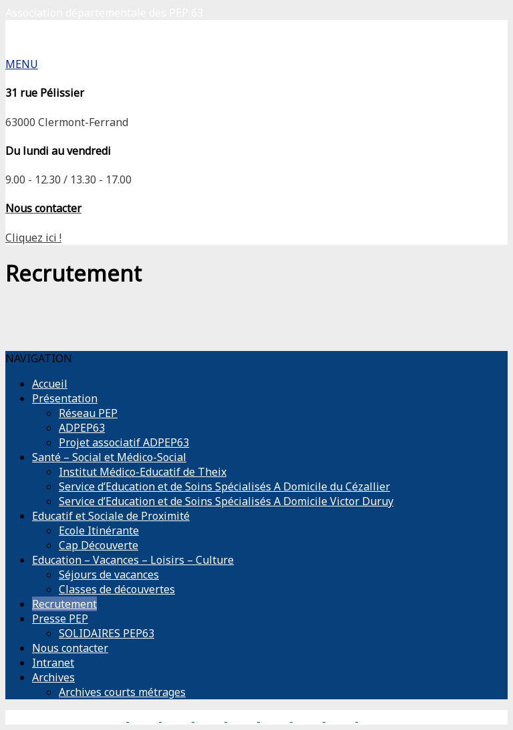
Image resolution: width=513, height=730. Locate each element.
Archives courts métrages (122, 692)
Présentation (65, 398)
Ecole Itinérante (99, 530)
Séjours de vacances (109, 574)
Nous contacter (70, 648)
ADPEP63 (82, 427)
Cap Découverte (98, 545)
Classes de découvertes (117, 589)
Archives (53, 677)
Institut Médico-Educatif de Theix (142, 471)
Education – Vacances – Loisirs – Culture (133, 560)
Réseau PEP (88, 413)
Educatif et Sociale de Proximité (111, 515)
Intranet (53, 662)
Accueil (49, 383)
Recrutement (64, 604)
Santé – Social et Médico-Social (109, 457)
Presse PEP (60, 618)
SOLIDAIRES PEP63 (106, 633)
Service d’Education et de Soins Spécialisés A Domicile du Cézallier (224, 486)
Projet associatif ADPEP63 (124, 442)
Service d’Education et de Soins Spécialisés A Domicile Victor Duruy (226, 501)
